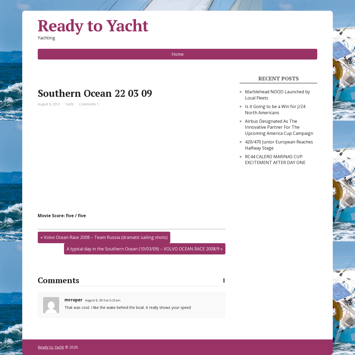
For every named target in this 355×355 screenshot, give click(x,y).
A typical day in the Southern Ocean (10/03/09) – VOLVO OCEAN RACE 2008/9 (143, 249)
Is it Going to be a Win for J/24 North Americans (275, 109)
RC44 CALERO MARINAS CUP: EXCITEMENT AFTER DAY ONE (275, 159)
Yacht (69, 104)
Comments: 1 (89, 104)
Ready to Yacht (93, 25)
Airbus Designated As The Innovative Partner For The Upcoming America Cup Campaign (279, 127)
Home (178, 54)
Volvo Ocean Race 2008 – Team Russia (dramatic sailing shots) (106, 237)
